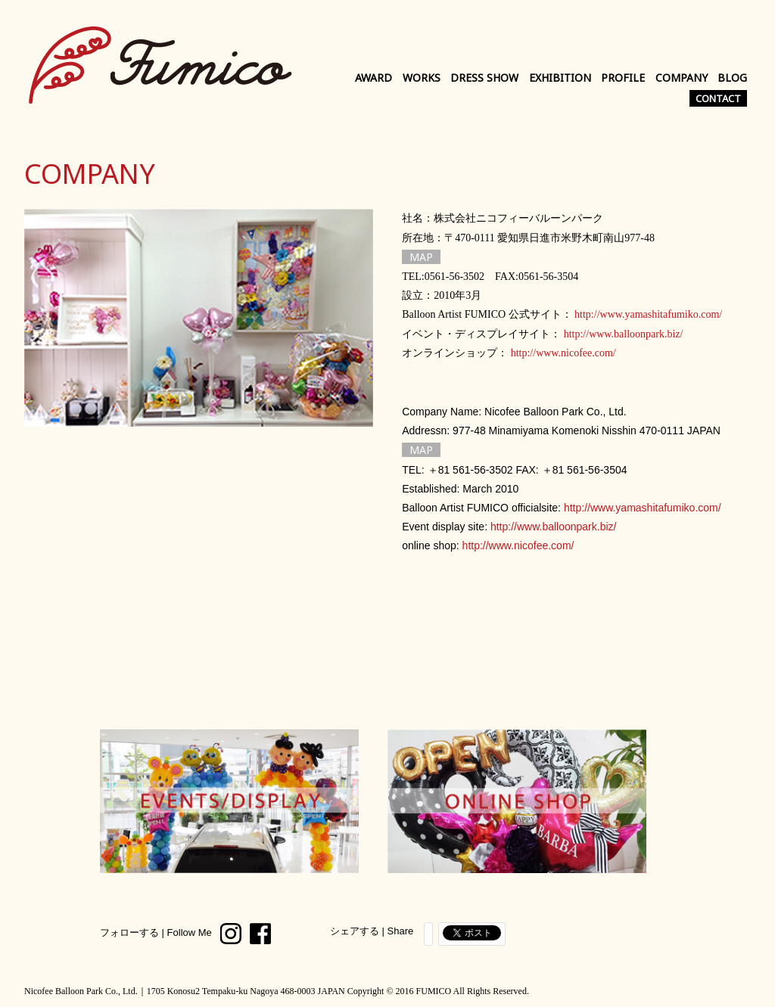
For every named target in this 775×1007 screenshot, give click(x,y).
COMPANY (681, 77)
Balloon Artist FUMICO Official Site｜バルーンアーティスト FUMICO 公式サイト (160, 64)
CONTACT (718, 98)
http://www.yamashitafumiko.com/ (648, 314)
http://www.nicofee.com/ (563, 353)
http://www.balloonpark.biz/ (623, 334)
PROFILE (623, 77)
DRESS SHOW (484, 77)
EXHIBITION (560, 77)
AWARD (373, 77)
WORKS (421, 77)
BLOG (732, 77)
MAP (421, 257)
